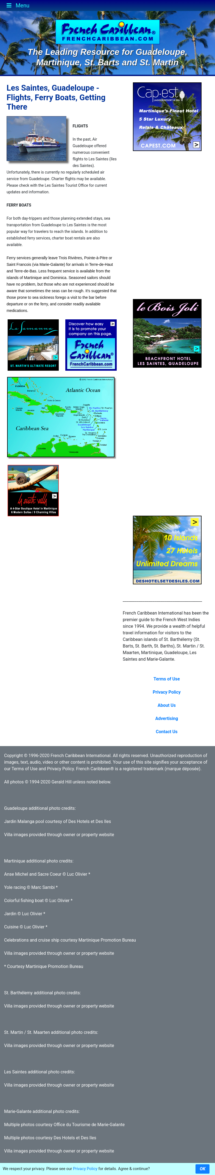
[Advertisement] (98, 499)
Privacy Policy (166, 692)
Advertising (166, 718)
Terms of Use (166, 679)
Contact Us (167, 731)
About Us (167, 705)
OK (202, 1168)
